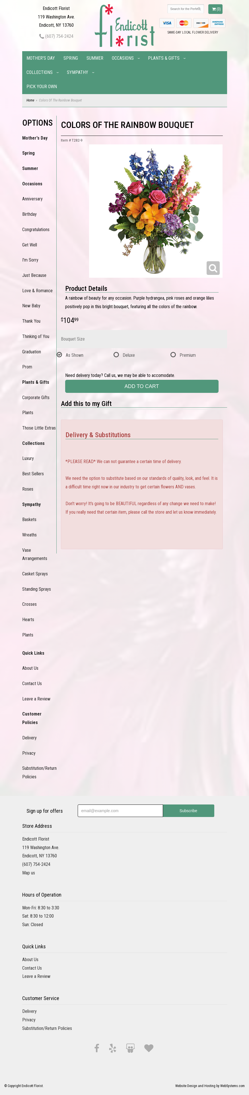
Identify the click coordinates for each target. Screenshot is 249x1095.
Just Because (34, 275)
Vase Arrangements (34, 554)
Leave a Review (36, 699)
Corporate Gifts (36, 397)
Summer (95, 58)
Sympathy (77, 72)
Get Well (29, 245)
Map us (28, 873)
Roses (27, 489)
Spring (70, 58)
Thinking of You (35, 336)
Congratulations (36, 229)
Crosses (29, 604)
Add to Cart (141, 386)
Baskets (29, 519)
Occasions (123, 58)
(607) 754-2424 (56, 36)
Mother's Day (40, 58)
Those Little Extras (39, 428)
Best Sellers (33, 473)
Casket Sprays (35, 573)
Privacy (29, 753)
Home (30, 100)
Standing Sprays (36, 589)
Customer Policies (32, 718)
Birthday (29, 214)
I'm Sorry (30, 260)
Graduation (31, 351)
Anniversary (32, 199)
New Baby (31, 305)
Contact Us (32, 683)
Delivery (29, 738)
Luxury (28, 458)
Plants (27, 412)
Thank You (31, 321)
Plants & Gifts (164, 58)
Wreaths (29, 535)
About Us (30, 668)
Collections (39, 72)
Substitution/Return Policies (39, 772)
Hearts (28, 619)
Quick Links (33, 653)
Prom (27, 367)
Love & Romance (37, 290)
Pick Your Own (41, 86)
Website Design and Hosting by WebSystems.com (210, 1086)
